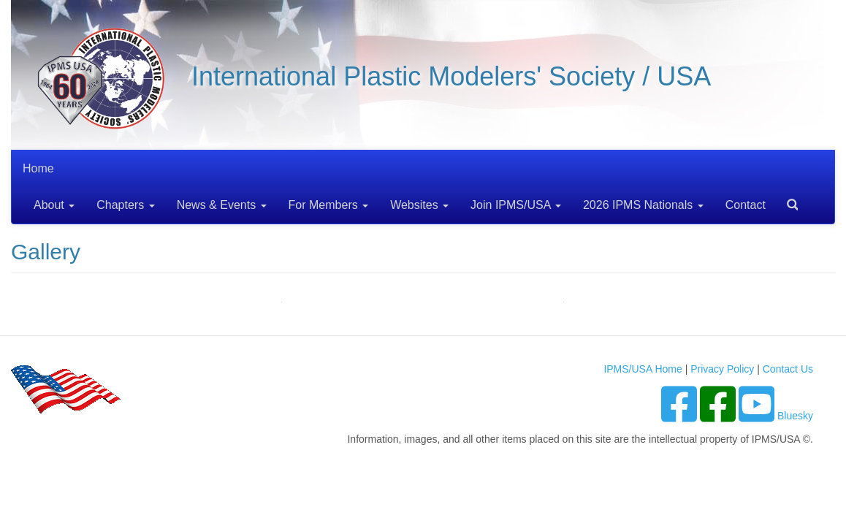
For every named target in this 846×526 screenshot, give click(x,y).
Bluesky (795, 416)
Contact (745, 205)
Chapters (125, 205)
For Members (329, 205)
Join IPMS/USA (515, 205)
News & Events (222, 205)
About (54, 205)
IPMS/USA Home (642, 369)
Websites (419, 205)
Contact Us (788, 369)
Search (787, 200)
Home (38, 168)
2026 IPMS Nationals (643, 205)
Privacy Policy (722, 369)
